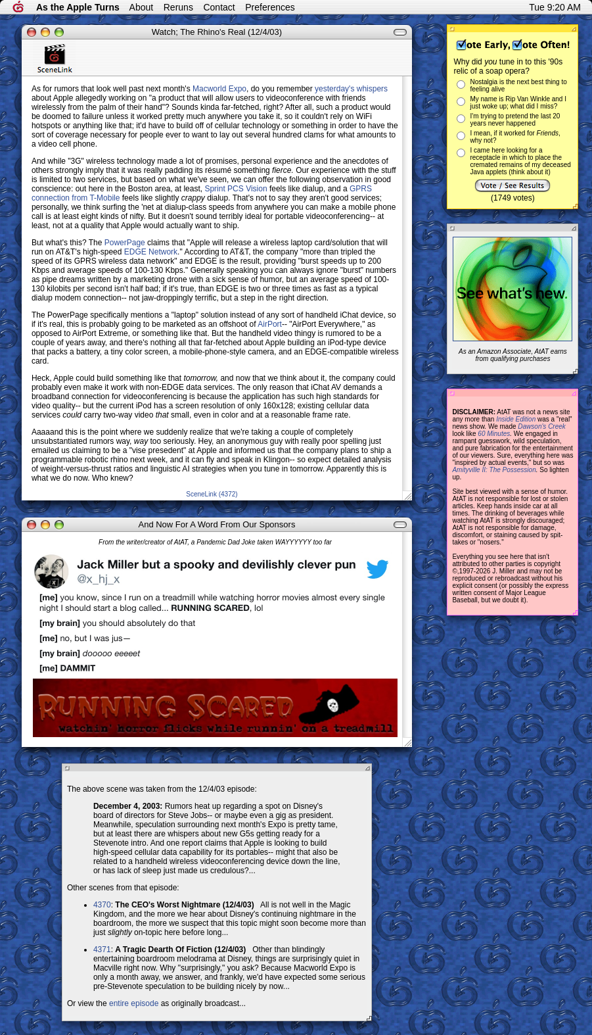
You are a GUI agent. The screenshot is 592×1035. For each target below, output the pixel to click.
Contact (219, 7)
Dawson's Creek (542, 426)
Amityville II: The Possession (493, 469)
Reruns (178, 7)
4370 (102, 904)
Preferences (269, 7)
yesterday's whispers (351, 88)
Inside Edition (515, 419)
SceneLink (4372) (211, 494)
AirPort (270, 324)
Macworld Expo (219, 88)
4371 (102, 949)
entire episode (133, 1003)
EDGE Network (150, 251)
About (141, 7)
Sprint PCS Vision (235, 188)
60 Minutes (494, 433)
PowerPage (124, 242)
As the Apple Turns (78, 7)
